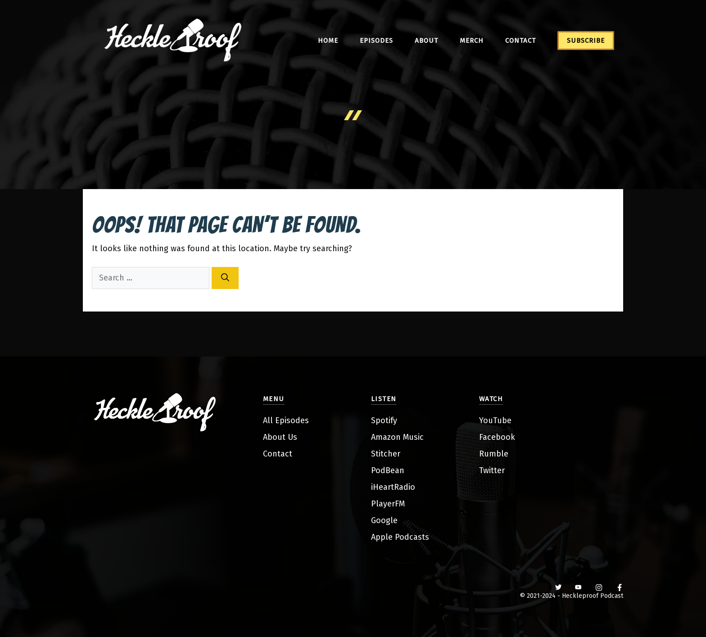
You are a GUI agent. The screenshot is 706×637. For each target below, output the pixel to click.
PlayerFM (388, 504)
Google (384, 520)
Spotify (384, 420)
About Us (280, 437)
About (426, 40)
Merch (472, 40)
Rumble (493, 454)
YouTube (495, 420)
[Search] (225, 278)
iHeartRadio (393, 487)
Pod (378, 470)
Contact (520, 40)
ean (397, 470)
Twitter (492, 470)
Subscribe (586, 40)
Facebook (497, 437)
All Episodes (286, 420)
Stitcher (385, 454)
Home (328, 40)
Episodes (376, 40)
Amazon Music (397, 437)
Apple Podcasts (400, 537)
